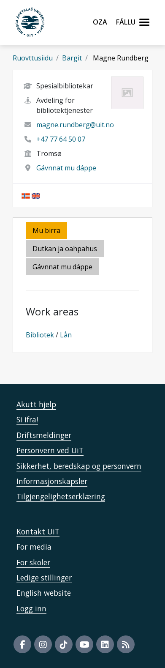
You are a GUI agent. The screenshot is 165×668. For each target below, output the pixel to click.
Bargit (72, 58)
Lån (66, 334)
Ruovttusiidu (33, 58)
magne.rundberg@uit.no (75, 124)
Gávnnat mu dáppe (66, 167)
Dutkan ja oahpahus (64, 248)
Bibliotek (40, 334)
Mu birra (46, 230)
